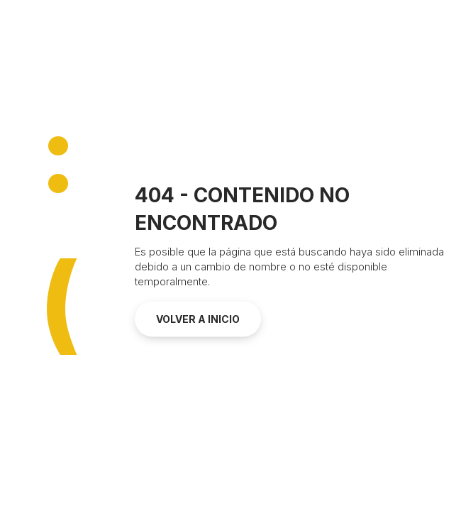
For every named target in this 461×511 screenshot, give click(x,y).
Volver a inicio (198, 319)
